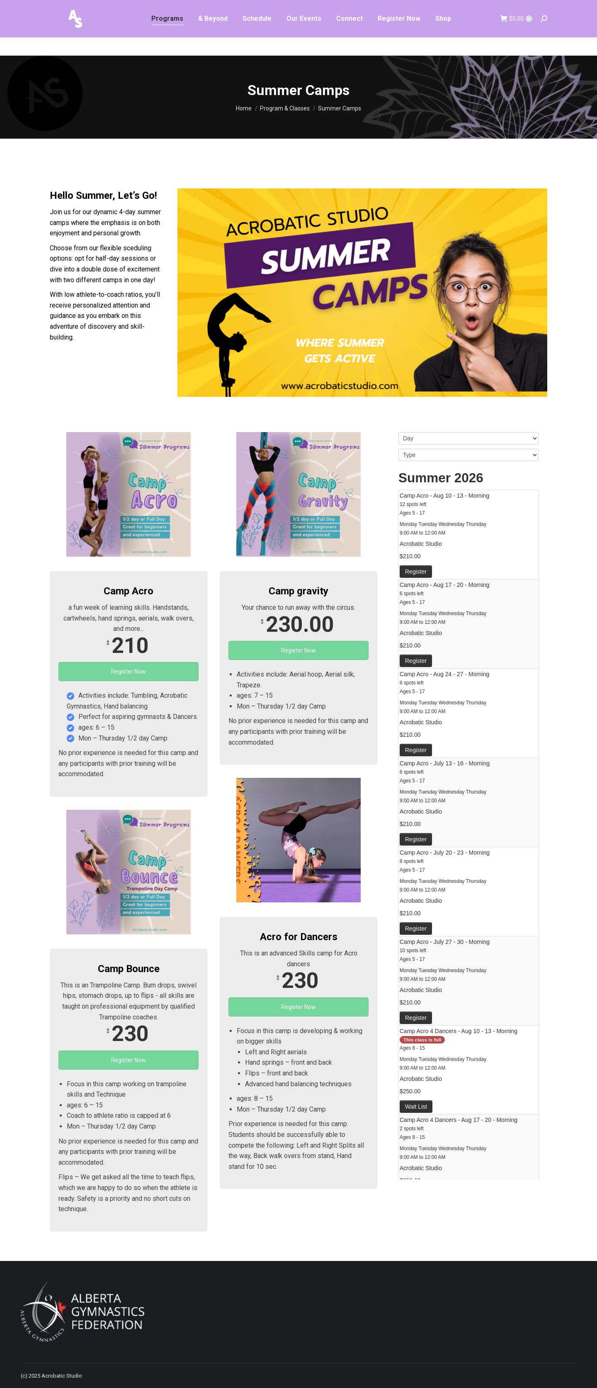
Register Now (128, 671)
